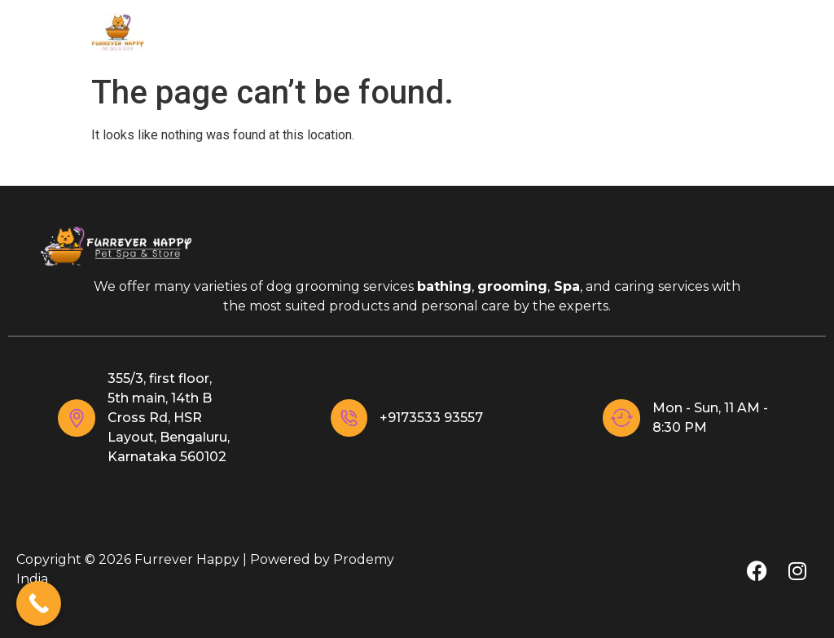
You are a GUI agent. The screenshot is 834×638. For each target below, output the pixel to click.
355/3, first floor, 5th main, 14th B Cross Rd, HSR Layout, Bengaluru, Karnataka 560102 (169, 417)
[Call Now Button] (38, 603)
